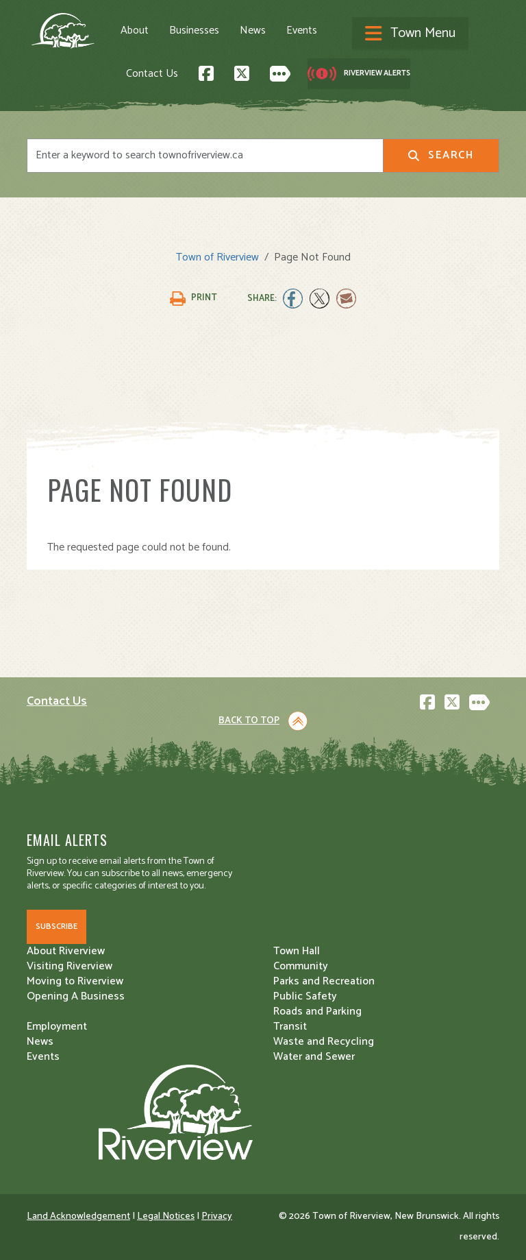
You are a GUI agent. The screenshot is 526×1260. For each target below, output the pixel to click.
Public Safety (305, 996)
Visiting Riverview (69, 966)
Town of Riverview (217, 257)
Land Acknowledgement (78, 1216)
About (135, 31)
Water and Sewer (314, 1056)
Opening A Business (76, 996)
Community (300, 966)
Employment (57, 1026)
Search (440, 155)
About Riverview (66, 951)
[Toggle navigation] (410, 34)
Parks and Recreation (324, 981)
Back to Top (248, 721)
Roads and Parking (317, 1011)
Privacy (216, 1216)
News (253, 31)
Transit (290, 1026)
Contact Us (152, 73)
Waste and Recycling (323, 1041)
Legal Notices (166, 1216)
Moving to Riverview (75, 981)
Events (301, 31)
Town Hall (296, 951)
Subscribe (56, 926)
